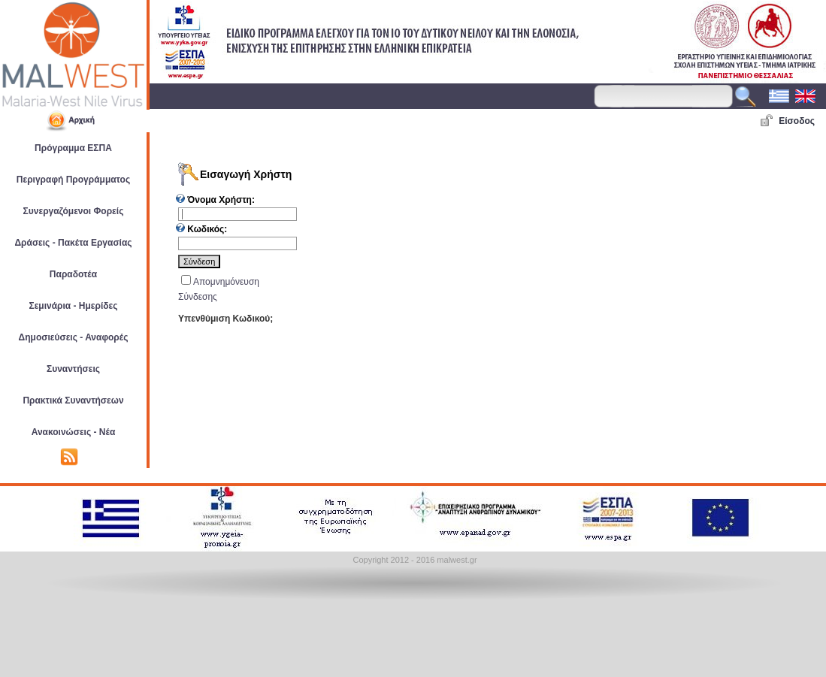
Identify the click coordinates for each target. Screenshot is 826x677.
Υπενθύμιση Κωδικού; (225, 318)
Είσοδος (797, 121)
